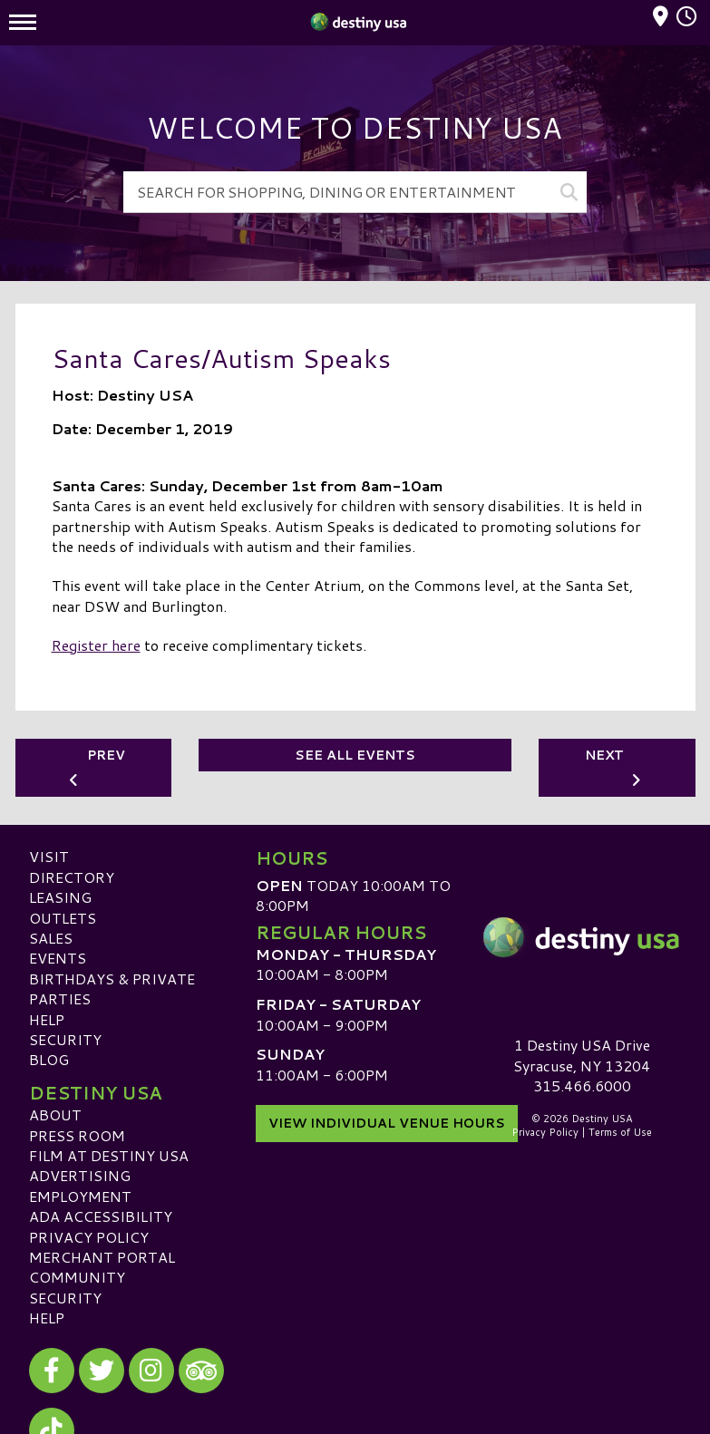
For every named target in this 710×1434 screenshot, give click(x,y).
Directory (71, 876)
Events (57, 957)
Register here (96, 645)
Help (46, 1018)
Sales (51, 937)
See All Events (355, 755)
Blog (49, 1059)
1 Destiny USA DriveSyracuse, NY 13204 (581, 1054)
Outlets (62, 916)
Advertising (80, 1175)
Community (77, 1276)
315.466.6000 (582, 1086)
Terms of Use (620, 1132)
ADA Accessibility (100, 1216)
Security (65, 1039)
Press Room (77, 1134)
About (55, 1114)
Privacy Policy (89, 1236)
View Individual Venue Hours (386, 1121)
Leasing (60, 897)
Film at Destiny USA (109, 1155)
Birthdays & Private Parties (112, 987)
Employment (80, 1195)
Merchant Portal (102, 1256)
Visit (49, 856)
